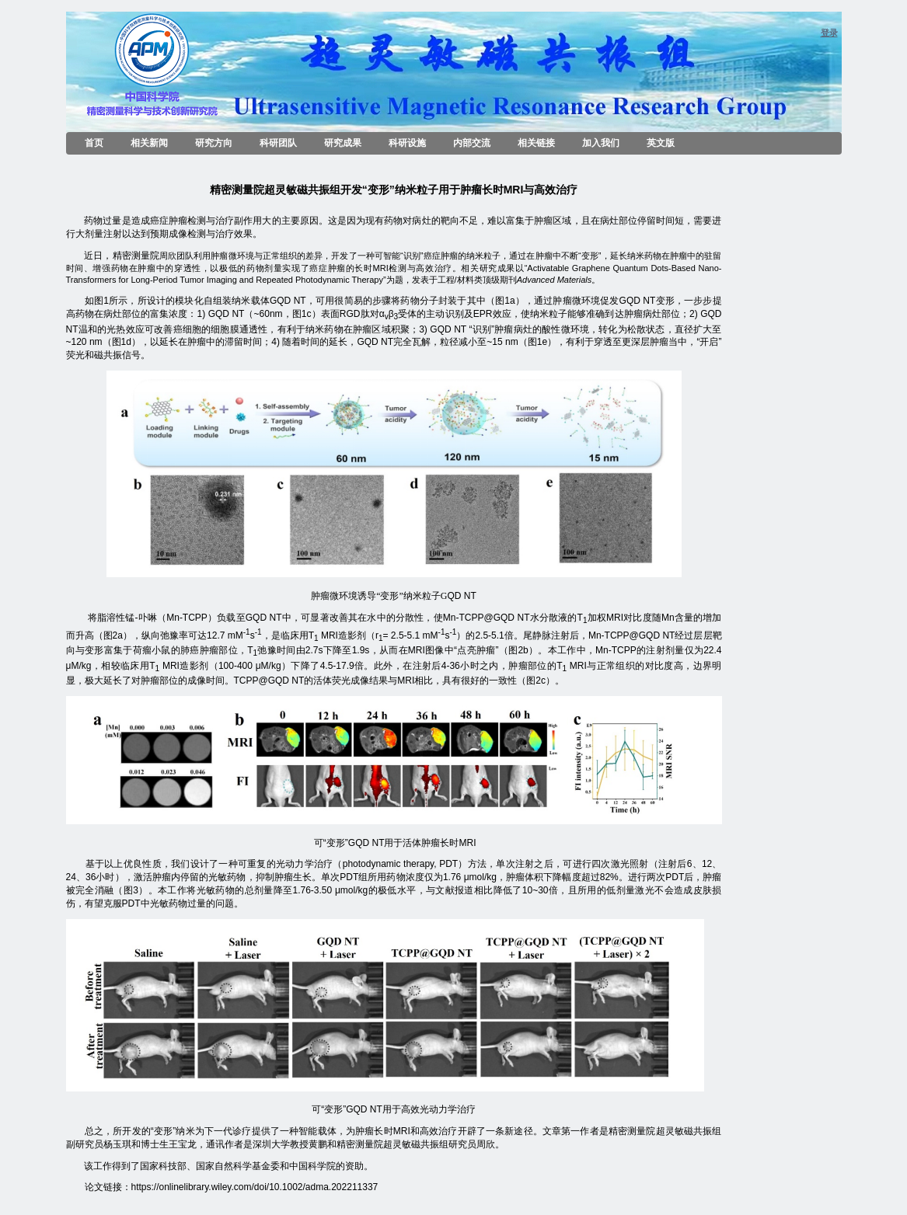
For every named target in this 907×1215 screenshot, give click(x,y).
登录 (829, 32)
